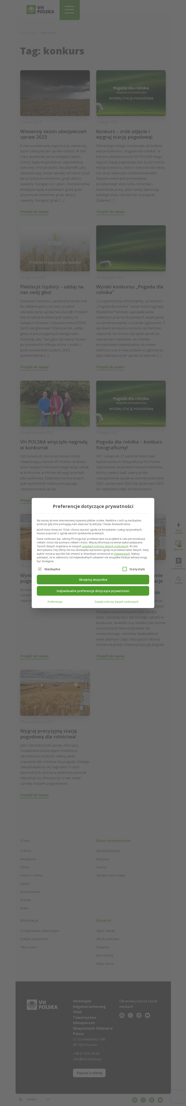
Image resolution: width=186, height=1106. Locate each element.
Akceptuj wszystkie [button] (93, 579)
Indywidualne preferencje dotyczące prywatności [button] (93, 591)
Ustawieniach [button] (122, 553)
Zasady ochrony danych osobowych (116, 601)
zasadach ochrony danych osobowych (105, 546)
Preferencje (55, 601)
